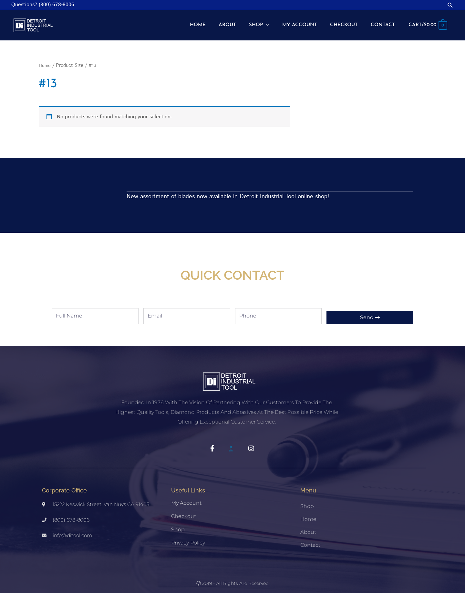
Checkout (183, 511)
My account (186, 497)
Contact (310, 539)
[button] (450, 5)
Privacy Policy (188, 537)
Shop (178, 524)
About (308, 526)
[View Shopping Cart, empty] (426, 22)
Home (45, 60)
